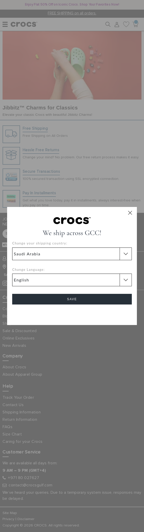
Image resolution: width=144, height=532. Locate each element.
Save (72, 299)
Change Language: (28, 270)
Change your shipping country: (39, 243)
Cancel (72, 313)
